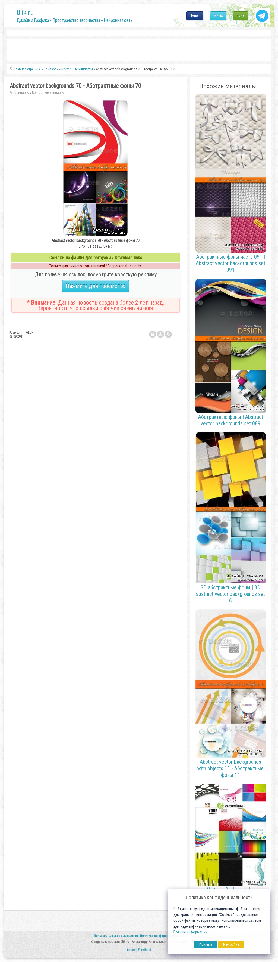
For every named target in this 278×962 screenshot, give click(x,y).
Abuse (131, 950)
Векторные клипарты (48, 93)
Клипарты (21, 93)
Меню (218, 16)
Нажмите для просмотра (95, 286)
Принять (205, 944)
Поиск (195, 16)
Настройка (231, 944)
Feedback (144, 950)
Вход (241, 16)
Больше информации (190, 932)
